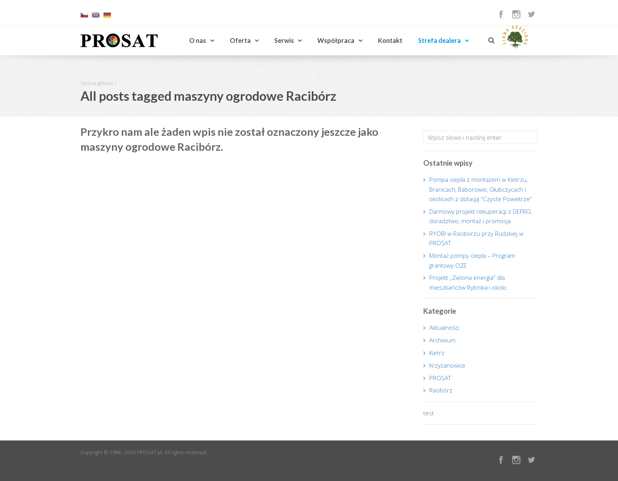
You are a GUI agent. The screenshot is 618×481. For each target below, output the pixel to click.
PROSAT (440, 378)
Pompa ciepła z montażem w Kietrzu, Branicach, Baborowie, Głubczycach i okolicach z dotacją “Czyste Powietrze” (480, 189)
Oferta (240, 40)
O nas (197, 40)
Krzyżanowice (447, 365)
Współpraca (335, 40)
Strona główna (97, 83)
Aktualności (444, 327)
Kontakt (390, 40)
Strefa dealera (439, 40)
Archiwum (442, 340)
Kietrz (437, 353)
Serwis (284, 40)
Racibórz (440, 390)
